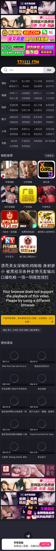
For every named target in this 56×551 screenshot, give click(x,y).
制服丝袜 (14, 110)
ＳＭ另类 (50, 98)
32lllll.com (28, 62)
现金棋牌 (38, 86)
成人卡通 (38, 105)
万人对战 (38, 81)
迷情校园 (14, 134)
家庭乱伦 (26, 128)
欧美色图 (38, 117)
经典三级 (26, 110)
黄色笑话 (38, 134)
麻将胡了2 (14, 86)
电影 (3, 107)
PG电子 (13, 81)
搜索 (49, 70)
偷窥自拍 (14, 117)
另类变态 (50, 110)
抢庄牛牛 (50, 86)
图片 (3, 119)
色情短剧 (26, 146)
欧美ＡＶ (38, 93)
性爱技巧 (50, 134)
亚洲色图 (26, 117)
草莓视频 (38, 140)
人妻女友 (38, 128)
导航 (3, 143)
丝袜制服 (26, 98)
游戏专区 (50, 81)
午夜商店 (26, 140)
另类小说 (26, 134)
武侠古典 (50, 128)
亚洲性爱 (14, 105)
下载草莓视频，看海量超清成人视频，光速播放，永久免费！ (28, 320)
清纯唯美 (26, 122)
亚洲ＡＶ (14, 93)
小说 (3, 131)
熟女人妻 (14, 98)
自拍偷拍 (26, 93)
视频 (3, 95)
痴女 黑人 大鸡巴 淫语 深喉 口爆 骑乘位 (21, 329)
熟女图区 (38, 122)
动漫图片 (50, 117)
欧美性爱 (50, 105)
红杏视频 (14, 146)
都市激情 (14, 128)
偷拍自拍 (26, 105)
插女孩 (14, 140)
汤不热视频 (50, 140)
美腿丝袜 (14, 122)
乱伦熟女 (38, 110)
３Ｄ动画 (50, 93)
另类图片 (50, 122)
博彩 (3, 83)
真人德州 (26, 81)
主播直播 (38, 98)
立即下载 (45, 544)
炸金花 (26, 86)
